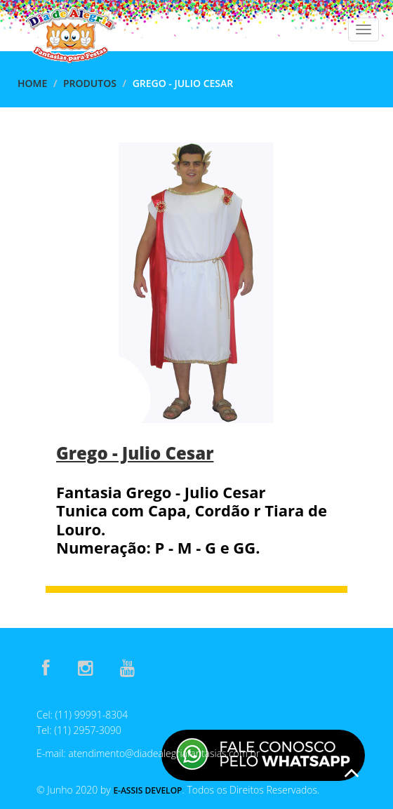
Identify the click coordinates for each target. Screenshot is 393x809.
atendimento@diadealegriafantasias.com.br (164, 753)
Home (32, 83)
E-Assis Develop (147, 790)
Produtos (89, 83)
